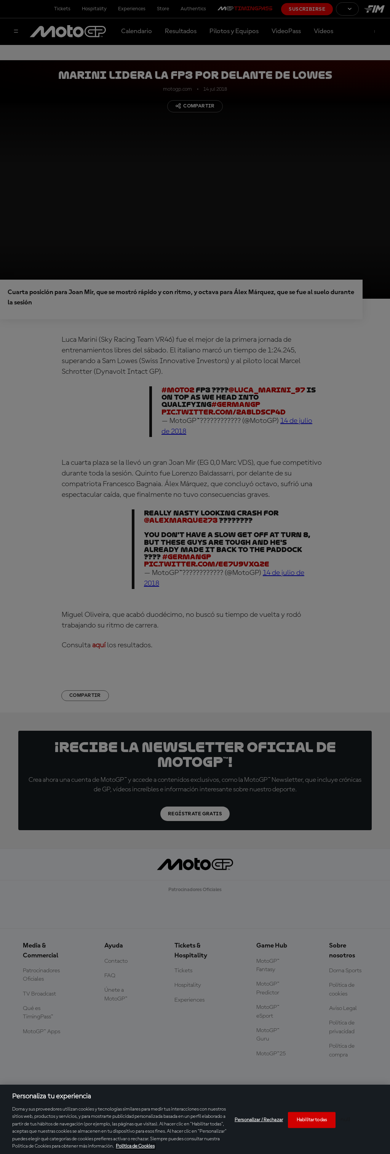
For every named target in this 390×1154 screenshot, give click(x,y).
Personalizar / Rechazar (259, 1119)
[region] (195, 1119)
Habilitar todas (312, 1119)
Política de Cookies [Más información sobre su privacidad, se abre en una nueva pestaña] (135, 1146)
